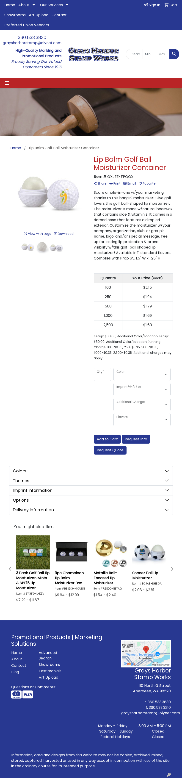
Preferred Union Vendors (26, 25)
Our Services (51, 5)
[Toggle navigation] (7, 83)
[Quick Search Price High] (163, 54)
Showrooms (15, 15)
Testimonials (50, 671)
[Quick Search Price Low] (149, 54)
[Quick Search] (134, 54)
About (23, 5)
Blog (15, 672)
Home (9, 5)
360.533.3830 (32, 37)
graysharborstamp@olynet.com (32, 42)
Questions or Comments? (34, 687)
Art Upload (38, 15)
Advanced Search (48, 655)
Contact (59, 15)
